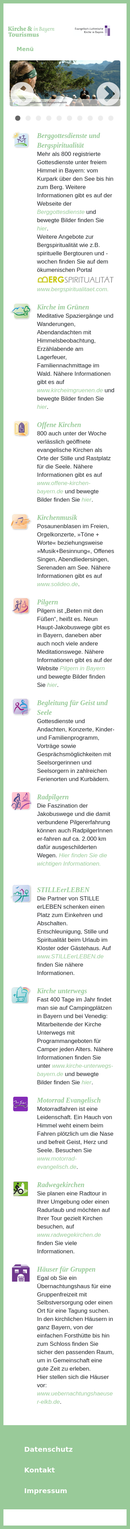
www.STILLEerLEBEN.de (70, 956)
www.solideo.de (57, 584)
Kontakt (39, 1470)
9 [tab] (101, 119)
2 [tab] (29, 119)
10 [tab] (111, 119)
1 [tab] (18, 119)
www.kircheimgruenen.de (70, 390)
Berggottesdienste (60, 211)
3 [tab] (39, 119)
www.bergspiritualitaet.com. (73, 289)
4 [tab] (49, 119)
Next (97, 84)
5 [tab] (60, 119)
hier (42, 228)
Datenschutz (48, 1449)
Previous (11, 84)
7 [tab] (80, 119)
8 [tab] (91, 119)
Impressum (45, 1491)
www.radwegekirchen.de (69, 1234)
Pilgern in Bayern (82, 668)
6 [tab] (70, 119)
